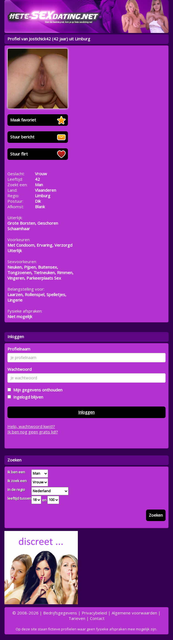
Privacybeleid (94, 613)
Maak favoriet (23, 120)
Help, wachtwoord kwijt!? (31, 426)
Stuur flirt (19, 154)
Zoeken (156, 515)
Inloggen (86, 412)
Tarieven (76, 618)
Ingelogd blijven (27, 397)
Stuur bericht (22, 137)
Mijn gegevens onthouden (36, 390)
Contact (97, 618)
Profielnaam (18, 349)
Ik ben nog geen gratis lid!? (32, 432)
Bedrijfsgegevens (60, 613)
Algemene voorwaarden (134, 613)
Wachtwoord (19, 369)
